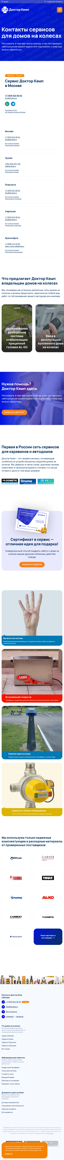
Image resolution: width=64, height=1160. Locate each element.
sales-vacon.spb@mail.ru (14, 246)
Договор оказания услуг (10, 1102)
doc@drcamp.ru (11, 98)
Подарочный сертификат (53, 1)
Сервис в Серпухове (9, 1046)
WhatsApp (7, 104)
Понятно (8, 1154)
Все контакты (11, 1012)
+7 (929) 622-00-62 (13, 96)
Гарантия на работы (9, 1109)
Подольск (10, 184)
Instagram (10, 1017)
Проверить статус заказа (11, 1084)
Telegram (13, 104)
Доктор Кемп (15, 10)
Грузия (8, 158)
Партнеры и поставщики (10, 1080)
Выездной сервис (8, 1077)
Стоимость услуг (8, 1074)
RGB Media (50, 1133)
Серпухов (10, 211)
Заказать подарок (32, 565)
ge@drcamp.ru (10, 166)
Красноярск (11, 238)
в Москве (6, 997)
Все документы (7, 1112)
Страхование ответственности (13, 1106)
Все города (6, 1049)
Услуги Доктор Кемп (9, 1071)
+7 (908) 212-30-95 (12, 244)
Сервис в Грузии (7, 1039)
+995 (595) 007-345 (12, 164)
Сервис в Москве (8, 1036)
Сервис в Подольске (9, 1042)
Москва (9, 131)
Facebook (19, 1017)
